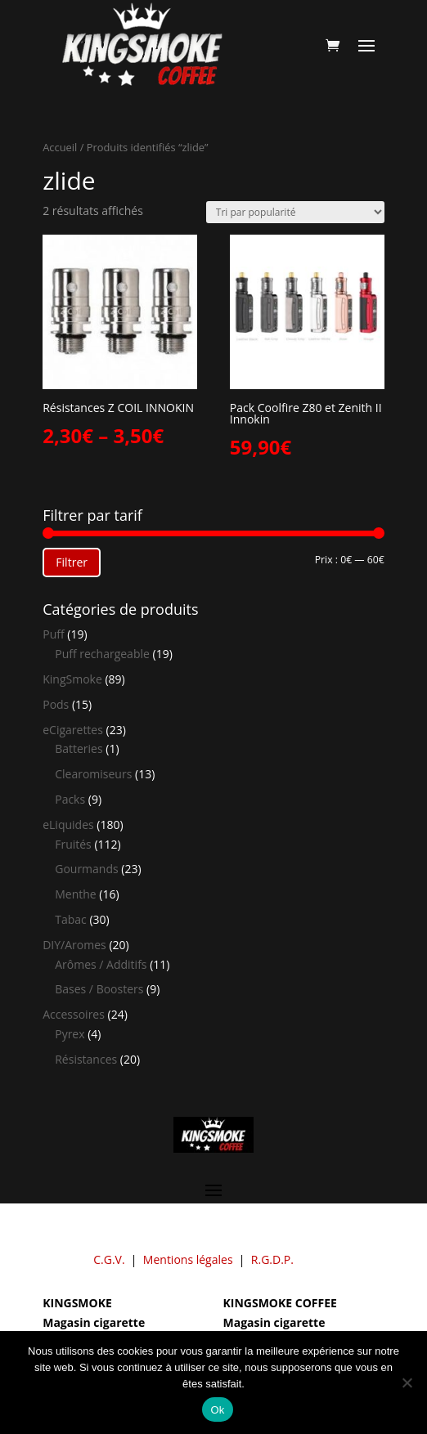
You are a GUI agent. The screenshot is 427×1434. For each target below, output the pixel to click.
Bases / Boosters (99, 989)
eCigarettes (73, 729)
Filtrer (72, 562)
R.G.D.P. (272, 1259)
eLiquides (68, 824)
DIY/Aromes (74, 944)
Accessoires (74, 1014)
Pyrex (69, 1034)
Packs (70, 799)
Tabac (71, 919)
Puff (53, 634)
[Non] (406, 1382)
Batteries (78, 748)
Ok (217, 1410)
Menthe (75, 894)
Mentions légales (188, 1259)
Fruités (73, 844)
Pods (56, 704)
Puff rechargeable (102, 653)
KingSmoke (72, 679)
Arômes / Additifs (100, 964)
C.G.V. (108, 1259)
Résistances (86, 1059)
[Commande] (295, 212)
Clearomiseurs (93, 774)
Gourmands (86, 868)
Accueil (60, 147)
